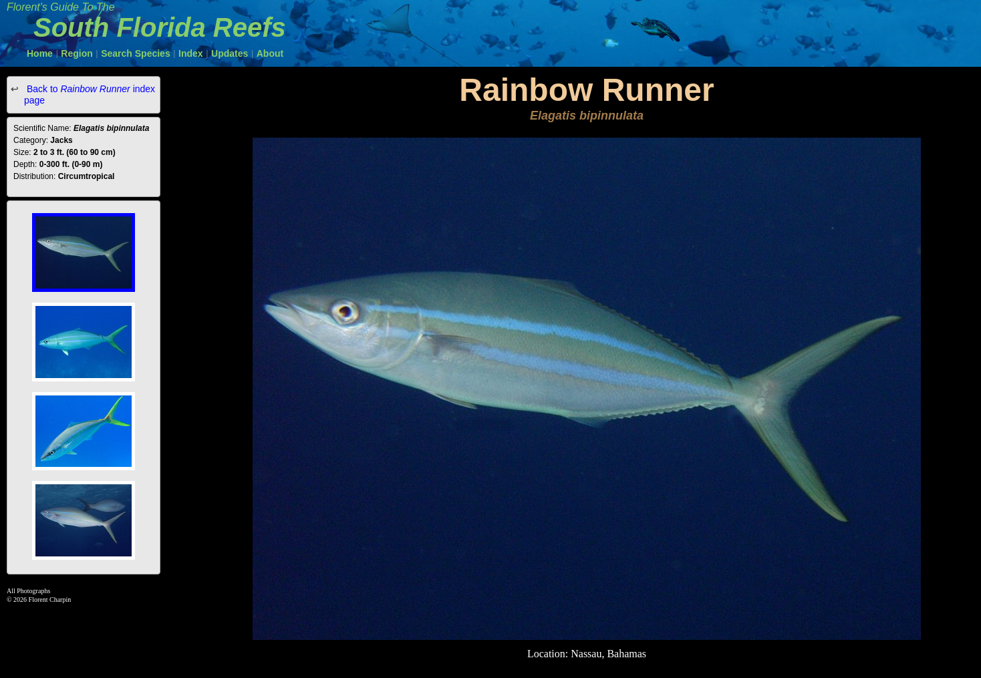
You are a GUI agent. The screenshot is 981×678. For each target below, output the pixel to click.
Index (190, 53)
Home (40, 53)
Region (76, 53)
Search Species (135, 53)
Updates (229, 53)
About (270, 53)
